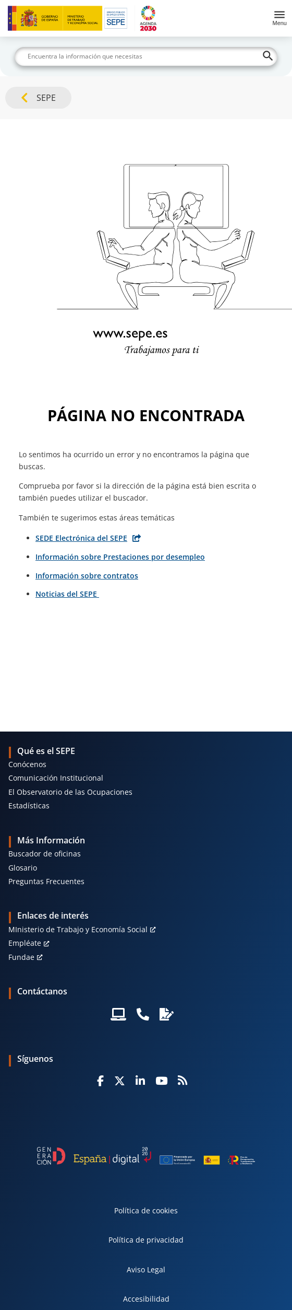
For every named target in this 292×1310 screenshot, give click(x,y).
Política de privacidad (146, 1240)
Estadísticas (29, 805)
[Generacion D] (146, 1155)
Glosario (22, 868)
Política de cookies (146, 1210)
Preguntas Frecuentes (46, 881)
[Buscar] (146, 56)
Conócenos (27, 764)
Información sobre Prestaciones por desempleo (120, 557)
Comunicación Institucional (55, 778)
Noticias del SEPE (67, 594)
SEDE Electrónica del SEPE (81, 538)
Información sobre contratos (86, 576)
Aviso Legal (146, 1269)
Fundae (21, 957)
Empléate (24, 943)
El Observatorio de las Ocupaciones (70, 792)
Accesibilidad (146, 1299)
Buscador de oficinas (44, 854)
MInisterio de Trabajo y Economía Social (78, 929)
